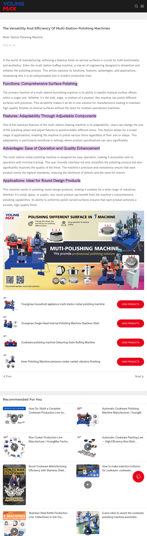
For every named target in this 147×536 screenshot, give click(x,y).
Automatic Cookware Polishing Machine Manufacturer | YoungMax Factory (123, 411)
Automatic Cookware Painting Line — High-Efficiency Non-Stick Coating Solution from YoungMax (122, 440)
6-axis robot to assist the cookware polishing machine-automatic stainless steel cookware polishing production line (123, 515)
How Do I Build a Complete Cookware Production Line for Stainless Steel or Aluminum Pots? (49, 411)
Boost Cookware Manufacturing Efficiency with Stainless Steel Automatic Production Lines (47, 468)
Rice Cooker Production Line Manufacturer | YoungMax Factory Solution (49, 440)
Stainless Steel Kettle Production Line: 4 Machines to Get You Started (48, 515)
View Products (130, 304)
